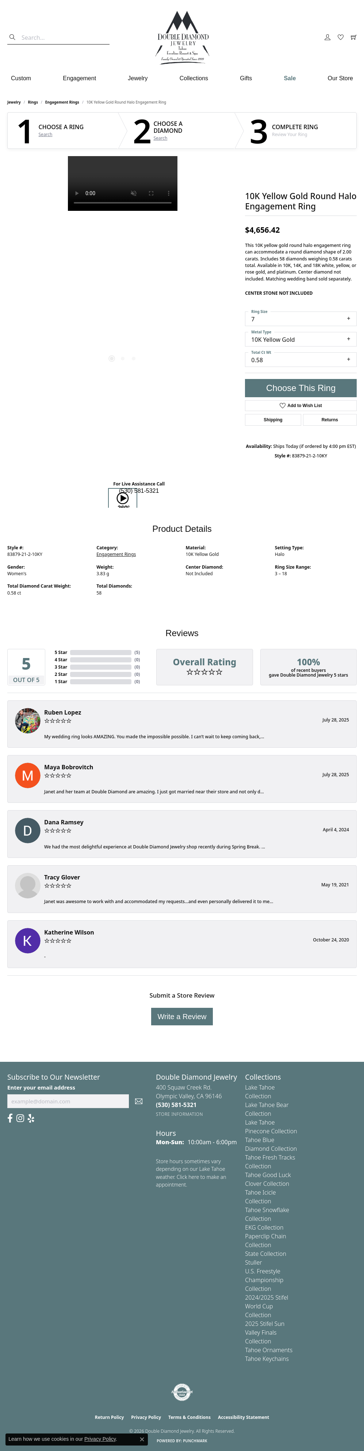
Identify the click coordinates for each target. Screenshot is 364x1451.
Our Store (340, 78)
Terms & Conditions (189, 1417)
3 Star (61, 667)
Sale (290, 78)
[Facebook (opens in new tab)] (10, 1118)
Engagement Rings (62, 102)
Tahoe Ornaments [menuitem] (268, 1350)
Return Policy (109, 1417)
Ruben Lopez (62, 712)
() (137, 652)
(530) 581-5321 (139, 491)
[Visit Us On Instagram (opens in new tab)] (20, 1118)
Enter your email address (41, 1087)
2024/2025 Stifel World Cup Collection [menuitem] (266, 1306)
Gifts (246, 78)
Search (46, 134)
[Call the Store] (176, 1105)
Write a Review (181, 1017)
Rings (33, 102)
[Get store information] (179, 1114)
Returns (330, 419)
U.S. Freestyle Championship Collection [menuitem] (264, 1280)
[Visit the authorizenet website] (182, 1392)
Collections (194, 78)
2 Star (61, 674)
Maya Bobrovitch (68, 767)
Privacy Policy (146, 1417)
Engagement (79, 78)
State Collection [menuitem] (265, 1254)
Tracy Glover (62, 877)
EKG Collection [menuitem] (264, 1227)
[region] (122, 265)
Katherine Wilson (69, 932)
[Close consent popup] (142, 1439)
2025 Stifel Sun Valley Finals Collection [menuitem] (264, 1332)
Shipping (273, 419)
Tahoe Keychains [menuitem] (267, 1359)
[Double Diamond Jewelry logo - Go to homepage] (182, 38)
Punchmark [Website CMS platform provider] (195, 1440)
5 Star (61, 652)
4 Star (61, 660)
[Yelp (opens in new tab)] (31, 1118)
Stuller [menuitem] (253, 1262)
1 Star (61, 681)
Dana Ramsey (64, 822)
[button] (327, 37)
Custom (21, 78)
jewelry (14, 102)
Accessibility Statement (243, 1417)
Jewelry (137, 78)
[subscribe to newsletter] (139, 1101)
